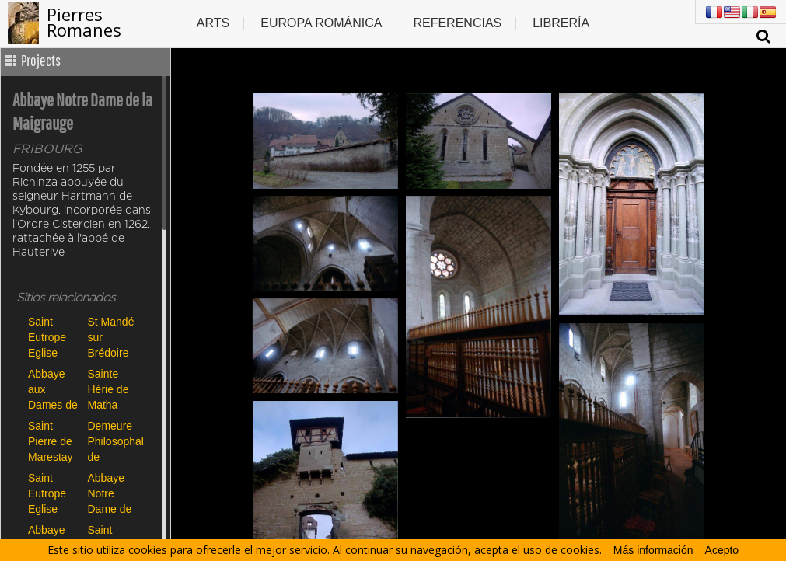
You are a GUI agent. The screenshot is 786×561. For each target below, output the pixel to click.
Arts (213, 23)
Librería (561, 23)
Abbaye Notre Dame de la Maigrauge (113, 493)
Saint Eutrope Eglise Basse (47, 493)
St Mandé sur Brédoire (111, 336)
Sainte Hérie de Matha (108, 389)
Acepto (722, 550)
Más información (653, 550)
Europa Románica (321, 23)
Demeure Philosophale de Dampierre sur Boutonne (114, 441)
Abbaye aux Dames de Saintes (53, 389)
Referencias (457, 23)
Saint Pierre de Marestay (50, 441)
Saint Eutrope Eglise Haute (47, 336)
